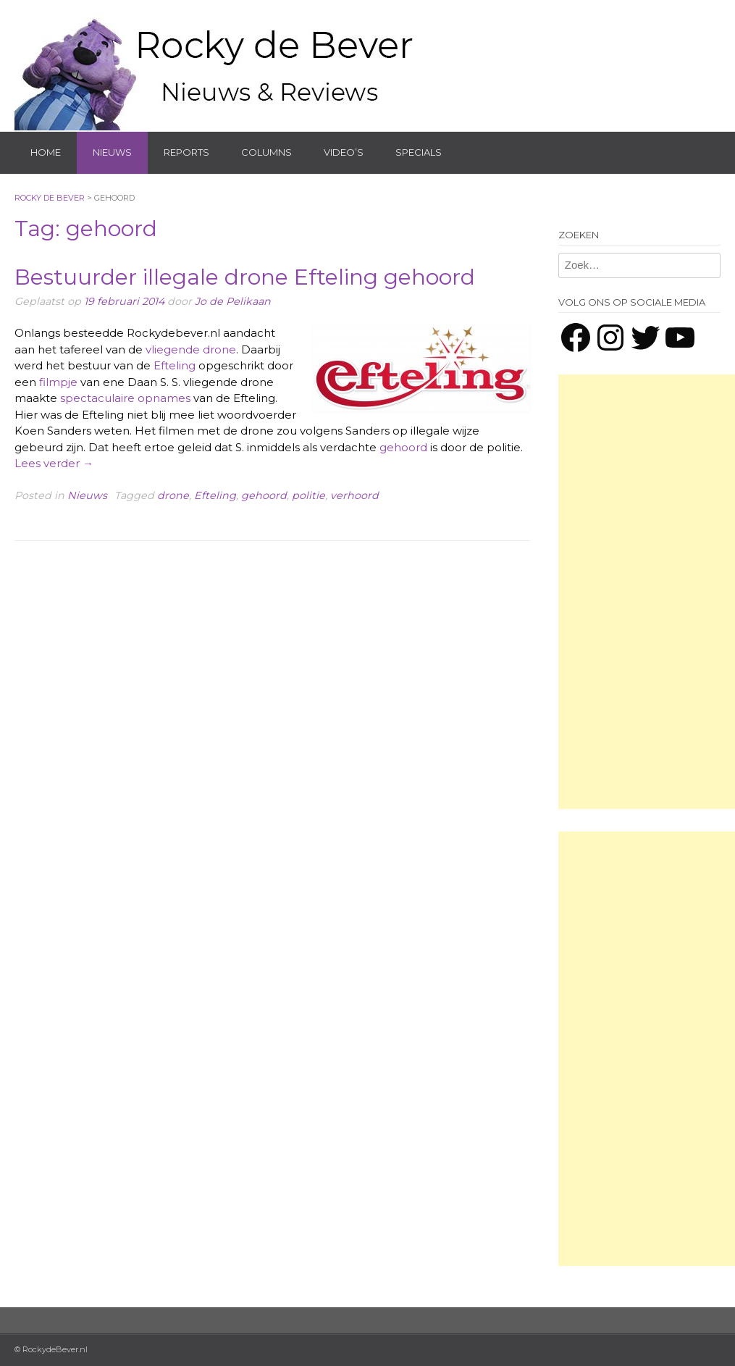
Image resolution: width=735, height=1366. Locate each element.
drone (173, 495)
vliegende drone (191, 349)
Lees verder (53, 463)
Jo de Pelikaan (233, 301)
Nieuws (112, 152)
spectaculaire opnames (125, 398)
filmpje (58, 382)
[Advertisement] (646, 591)
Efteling (175, 365)
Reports (186, 152)
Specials (418, 152)
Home (45, 152)
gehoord (403, 447)
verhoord (354, 495)
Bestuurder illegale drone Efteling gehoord (244, 277)
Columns (266, 152)
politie (308, 495)
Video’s (344, 152)
